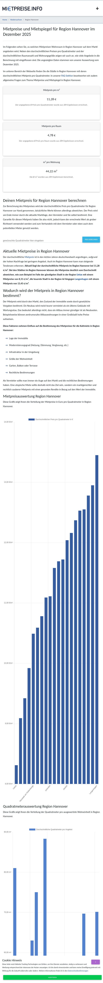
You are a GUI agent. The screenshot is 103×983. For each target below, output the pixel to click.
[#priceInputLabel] (43, 240)
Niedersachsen (16, 19)
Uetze (79, 274)
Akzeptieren (52, 977)
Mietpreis (29, 257)
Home (4, 19)
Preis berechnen (91, 239)
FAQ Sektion (67, 75)
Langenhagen (81, 279)
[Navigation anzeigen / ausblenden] (97, 8)
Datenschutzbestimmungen (78, 971)
